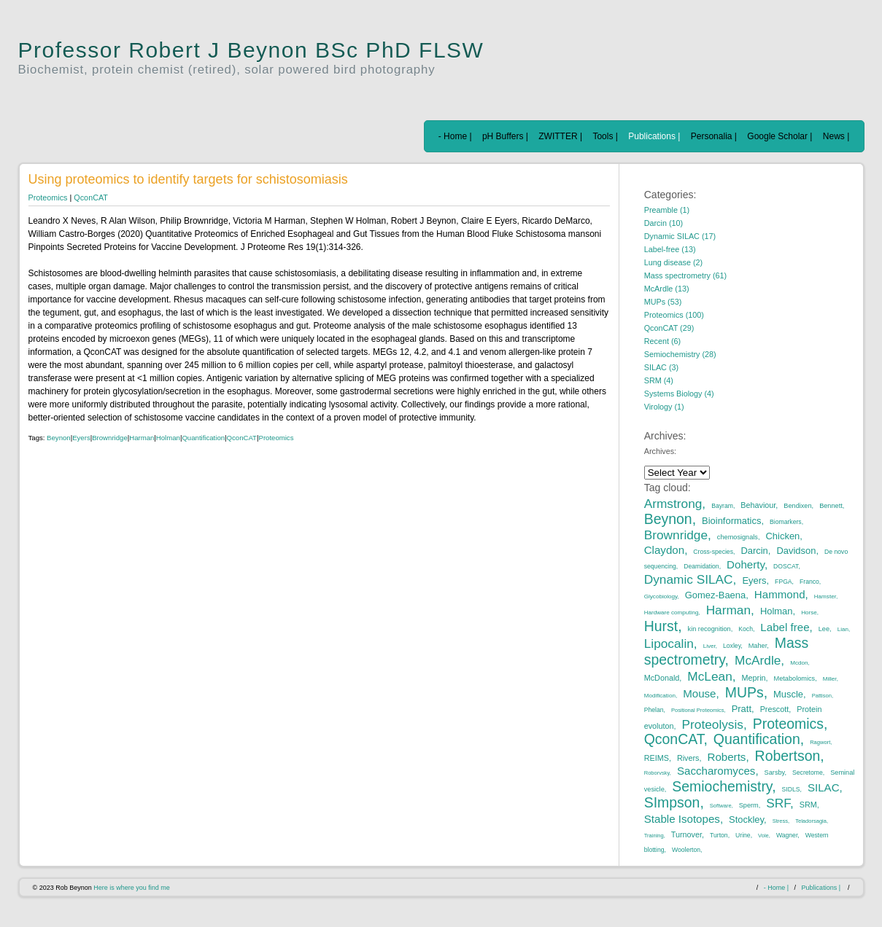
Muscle (788, 694)
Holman (168, 438)
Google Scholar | (779, 136)
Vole (763, 835)
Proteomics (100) (674, 314)
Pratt (741, 708)
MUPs (744, 692)
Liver (709, 646)
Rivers (688, 758)
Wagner (786, 835)
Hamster (825, 596)
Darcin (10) (663, 223)
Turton (719, 835)
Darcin (753, 550)
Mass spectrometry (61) (685, 275)
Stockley (746, 819)
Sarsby (775, 772)
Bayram (722, 505)
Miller (830, 679)
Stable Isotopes (682, 819)
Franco (809, 581)
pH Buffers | (505, 136)
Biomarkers (786, 521)
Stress (780, 821)
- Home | (455, 136)
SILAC (824, 787)
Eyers (81, 438)
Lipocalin (669, 643)
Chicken (783, 536)
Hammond (779, 594)
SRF (778, 803)
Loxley (731, 645)
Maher (757, 645)
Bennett (831, 505)
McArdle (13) (666, 288)
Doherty (746, 564)
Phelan (654, 709)
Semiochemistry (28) (680, 354)
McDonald (662, 677)
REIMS (656, 758)
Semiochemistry (722, 786)
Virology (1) (664, 406)
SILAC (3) (661, 367)
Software (721, 805)
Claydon (664, 550)
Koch (745, 629)
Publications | (654, 136)
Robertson (788, 756)
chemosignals (737, 537)
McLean (709, 676)
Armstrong (673, 503)
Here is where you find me (131, 887)
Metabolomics (795, 678)
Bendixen (797, 505)
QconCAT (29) (669, 328)
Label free (784, 627)
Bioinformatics (731, 520)
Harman (141, 438)
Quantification (203, 438)
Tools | (604, 136)
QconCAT (91, 197)
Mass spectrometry (726, 651)
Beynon (59, 438)
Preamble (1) (666, 210)
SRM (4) (658, 380)
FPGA (783, 581)
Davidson (796, 550)
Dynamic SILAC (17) (680, 236)
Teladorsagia (811, 821)
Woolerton (686, 849)
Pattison (822, 695)
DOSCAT (785, 566)
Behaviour (757, 505)
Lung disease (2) (673, 262)
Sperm (749, 805)
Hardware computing (671, 612)
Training (654, 835)
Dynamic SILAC (688, 579)
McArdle (758, 660)
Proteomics (48, 197)
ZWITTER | (560, 136)
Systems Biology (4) (679, 393)
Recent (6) (662, 341)
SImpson (672, 802)
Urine (743, 835)
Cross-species (713, 551)
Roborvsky (657, 773)
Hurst (661, 626)
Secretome (807, 772)
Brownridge (110, 438)
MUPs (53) (663, 301)
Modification (660, 695)
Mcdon (799, 663)
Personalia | (714, 136)
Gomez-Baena (715, 595)
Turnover (686, 834)
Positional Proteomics (697, 710)
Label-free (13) (670, 249)
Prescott (774, 709)
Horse (809, 612)
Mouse (699, 693)
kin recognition (709, 629)
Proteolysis (712, 724)
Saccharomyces (716, 770)
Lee (824, 629)
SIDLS (791, 789)
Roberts (727, 757)
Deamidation (701, 566)
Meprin (754, 677)
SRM (808, 804)
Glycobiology (661, 596)
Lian (842, 629)
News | (836, 136)
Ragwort (820, 742)
